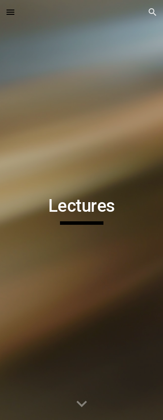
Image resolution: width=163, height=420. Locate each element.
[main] (81, 210)
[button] (10, 12)
